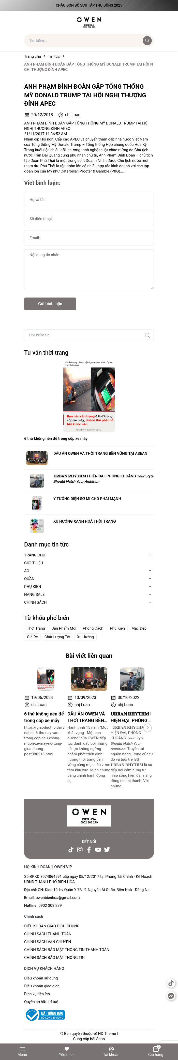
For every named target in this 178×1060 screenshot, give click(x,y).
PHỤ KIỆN (32, 586)
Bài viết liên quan (89, 655)
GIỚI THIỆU (33, 563)
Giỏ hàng (155, 1051)
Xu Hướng (85, 637)
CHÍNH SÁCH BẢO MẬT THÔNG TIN (54, 957)
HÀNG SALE (34, 594)
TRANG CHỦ (34, 555)
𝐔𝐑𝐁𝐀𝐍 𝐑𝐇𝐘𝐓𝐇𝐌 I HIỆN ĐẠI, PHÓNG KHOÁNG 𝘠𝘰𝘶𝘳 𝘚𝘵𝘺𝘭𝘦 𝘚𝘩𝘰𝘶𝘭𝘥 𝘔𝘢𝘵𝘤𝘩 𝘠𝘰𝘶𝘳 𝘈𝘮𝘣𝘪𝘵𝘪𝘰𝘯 (103, 479)
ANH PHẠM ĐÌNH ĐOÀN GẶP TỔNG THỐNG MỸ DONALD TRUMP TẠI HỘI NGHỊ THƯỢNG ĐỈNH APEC (85, 95)
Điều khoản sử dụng (41, 978)
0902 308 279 (50, 905)
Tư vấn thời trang (46, 352)
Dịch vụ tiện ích (37, 994)
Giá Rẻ (32, 637)
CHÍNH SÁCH (35, 602)
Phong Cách (93, 628)
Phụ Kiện (117, 628)
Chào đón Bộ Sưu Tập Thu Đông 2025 (89, 5)
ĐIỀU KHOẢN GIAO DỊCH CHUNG (52, 926)
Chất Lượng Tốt (57, 637)
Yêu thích (67, 1051)
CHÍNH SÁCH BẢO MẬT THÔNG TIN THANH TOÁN (66, 949)
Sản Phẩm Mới (64, 628)
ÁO (26, 571)
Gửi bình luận (50, 303)
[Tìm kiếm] (147, 335)
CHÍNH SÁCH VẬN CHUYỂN (47, 942)
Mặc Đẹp (138, 628)
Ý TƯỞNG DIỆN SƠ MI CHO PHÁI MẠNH (87, 498)
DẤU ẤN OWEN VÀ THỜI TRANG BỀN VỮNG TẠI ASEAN (100, 453)
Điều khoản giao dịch (42, 986)
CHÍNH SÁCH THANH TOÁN (47, 934)
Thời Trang (36, 628)
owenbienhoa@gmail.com (58, 897)
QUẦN (29, 578)
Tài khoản (111, 1051)
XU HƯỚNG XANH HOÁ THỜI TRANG (84, 521)
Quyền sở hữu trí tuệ (41, 1002)
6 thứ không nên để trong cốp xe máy (55, 438)
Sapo (100, 1039)
